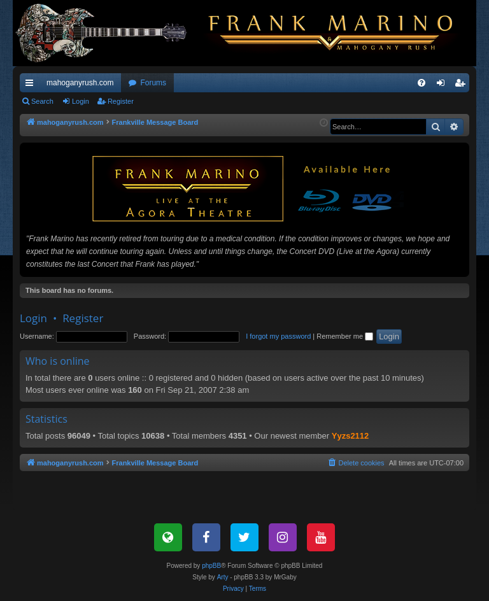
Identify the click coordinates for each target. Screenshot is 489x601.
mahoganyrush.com (79, 82)
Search (42, 101)
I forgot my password (278, 336)
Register (121, 101)
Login (80, 101)
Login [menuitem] (443, 85)
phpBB (211, 565)
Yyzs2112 (350, 436)
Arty (223, 577)
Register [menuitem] (462, 85)
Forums (153, 82)
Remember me (344, 336)
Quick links (32, 85)
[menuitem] (421, 82)
